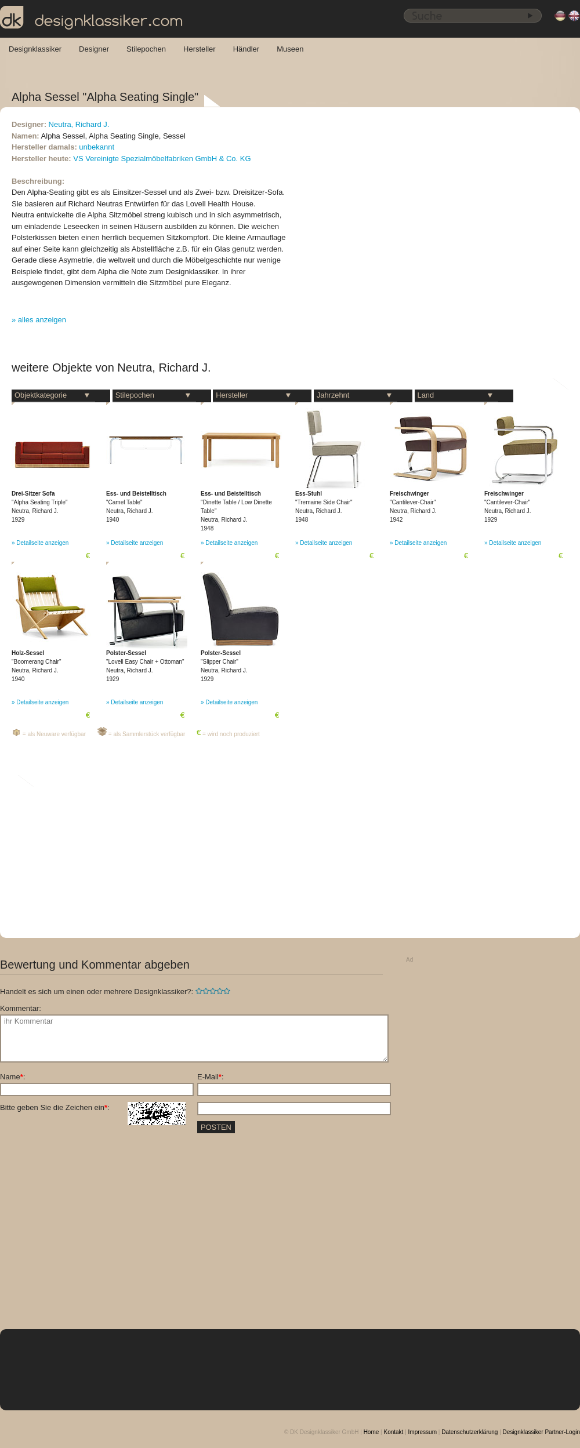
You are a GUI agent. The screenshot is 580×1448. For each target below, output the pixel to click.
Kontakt (393, 1432)
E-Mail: (210, 1076)
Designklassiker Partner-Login (541, 1432)
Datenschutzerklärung (469, 1432)
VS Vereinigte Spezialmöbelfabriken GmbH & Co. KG (162, 158)
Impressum (422, 1432)
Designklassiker (35, 49)
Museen (290, 49)
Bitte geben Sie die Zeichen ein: (93, 1108)
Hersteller (199, 49)
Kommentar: (20, 1008)
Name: (12, 1076)
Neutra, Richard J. (79, 124)
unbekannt (96, 147)
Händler (246, 49)
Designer (94, 49)
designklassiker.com (91, 18)
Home (371, 1432)
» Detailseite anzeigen (40, 543)
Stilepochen (146, 49)
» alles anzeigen (39, 319)
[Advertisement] (454, 1141)
